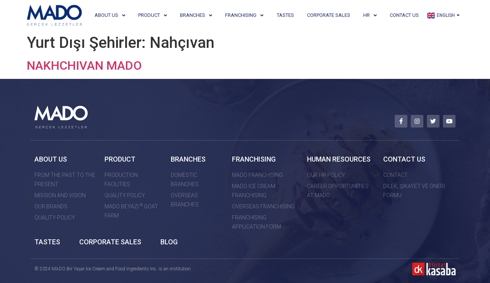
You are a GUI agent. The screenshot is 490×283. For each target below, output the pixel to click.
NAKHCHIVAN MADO (84, 65)
